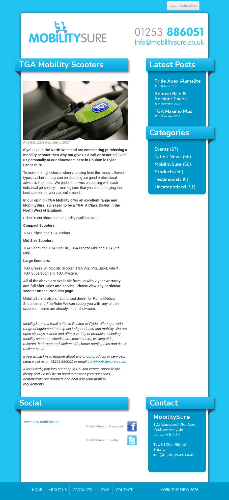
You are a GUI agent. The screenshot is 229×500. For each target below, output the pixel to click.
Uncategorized (170, 187)
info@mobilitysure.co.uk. (107, 361)
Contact (124, 489)
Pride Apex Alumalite (178, 81)
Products (164, 172)
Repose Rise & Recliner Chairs (171, 96)
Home (37, 489)
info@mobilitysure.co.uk (173, 454)
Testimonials (168, 179)
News (104, 489)
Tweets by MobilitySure (41, 422)
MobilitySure (168, 164)
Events (162, 149)
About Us (58, 489)
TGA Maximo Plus (173, 111)
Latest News (168, 157)
